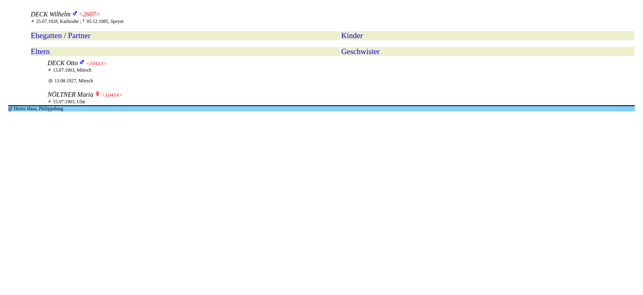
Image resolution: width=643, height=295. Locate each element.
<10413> (96, 63)
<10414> (111, 95)
